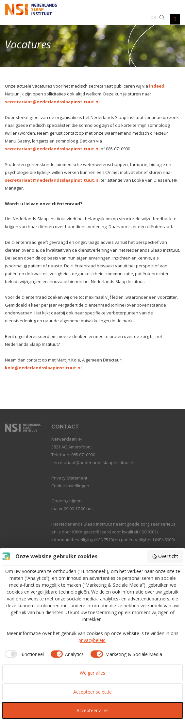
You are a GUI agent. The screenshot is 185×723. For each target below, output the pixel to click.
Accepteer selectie (92, 692)
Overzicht (165, 556)
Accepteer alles (92, 710)
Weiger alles (92, 673)
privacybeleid (92, 640)
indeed (156, 86)
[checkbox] (23, 654)
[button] (153, 16)
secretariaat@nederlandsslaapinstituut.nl (52, 102)
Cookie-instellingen (70, 486)
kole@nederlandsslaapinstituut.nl (43, 368)
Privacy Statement (69, 478)
